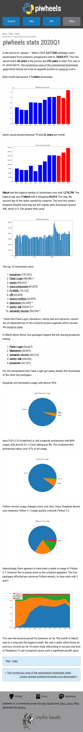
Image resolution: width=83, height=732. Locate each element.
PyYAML (14, 290)
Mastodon (67, 696)
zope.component (19, 286)
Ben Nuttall (48, 703)
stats (15, 661)
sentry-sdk (16, 306)
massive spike (14, 327)
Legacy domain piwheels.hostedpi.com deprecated (47, 676)
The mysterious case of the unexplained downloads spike (39, 672)
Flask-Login (16, 278)
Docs (41, 696)
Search (11, 21)
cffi (11, 294)
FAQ (31, 21)
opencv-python (18, 298)
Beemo (22, 707)
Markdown (15, 302)
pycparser (15, 274)
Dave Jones (66, 703)
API (52, 21)
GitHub (15, 696)
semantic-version (19, 311)
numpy (13, 282)
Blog (71, 21)
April (17, 33)
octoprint (63, 69)
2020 (11, 33)
